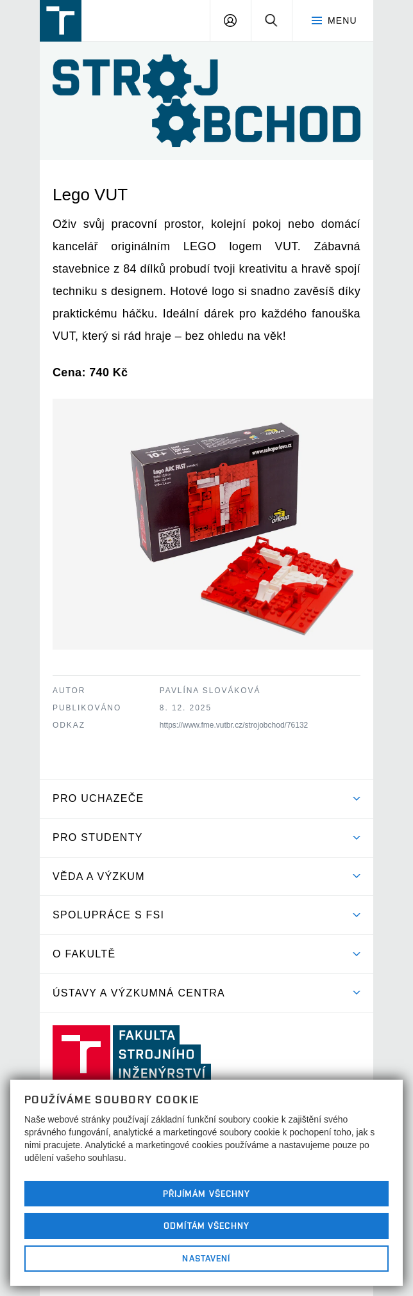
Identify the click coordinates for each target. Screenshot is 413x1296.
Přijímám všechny (207, 1193)
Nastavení (206, 1258)
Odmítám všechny (206, 1225)
